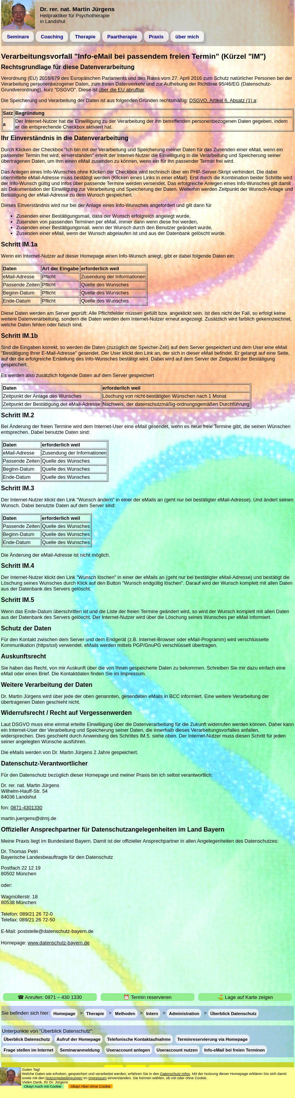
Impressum (97, 1078)
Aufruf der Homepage (78, 1039)
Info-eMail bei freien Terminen (234, 1050)
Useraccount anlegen (128, 1050)
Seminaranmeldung (80, 1050)
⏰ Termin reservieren (147, 997)
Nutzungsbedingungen (64, 1078)
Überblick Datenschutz (233, 1013)
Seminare (18, 37)
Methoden (125, 1013)
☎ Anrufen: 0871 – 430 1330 (50, 997)
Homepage (64, 1013)
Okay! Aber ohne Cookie (90, 1086)
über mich (187, 37)
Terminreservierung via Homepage (212, 1039)
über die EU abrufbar (121, 90)
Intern (152, 1013)
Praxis (156, 37)
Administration (184, 1013)
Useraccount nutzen (177, 1050)
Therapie (85, 37)
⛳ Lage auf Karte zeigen (245, 997)
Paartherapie (122, 37)
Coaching (52, 37)
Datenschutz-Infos (175, 1074)
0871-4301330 (26, 807)
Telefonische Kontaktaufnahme (139, 1039)
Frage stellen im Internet (28, 1050)
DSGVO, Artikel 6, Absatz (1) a (222, 100)
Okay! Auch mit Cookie (42, 1086)
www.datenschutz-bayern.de (58, 943)
